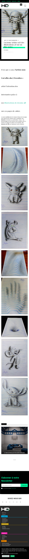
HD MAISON (4, 516)
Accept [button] (12, 556)
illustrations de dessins (15, 103)
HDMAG (6, 50)
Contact (4, 514)
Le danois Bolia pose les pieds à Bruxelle (14, 452)
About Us (4, 512)
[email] (11, 485)
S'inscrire (24, 485)
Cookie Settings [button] (6, 556)
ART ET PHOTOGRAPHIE (10, 40)
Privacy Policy (13, 488)
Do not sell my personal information (10, 553)
